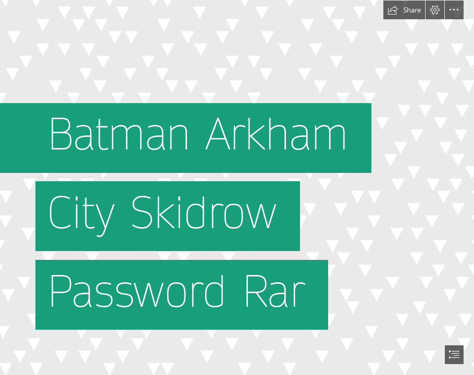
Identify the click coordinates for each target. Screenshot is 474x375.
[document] (237, 187)
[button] (404, 10)
